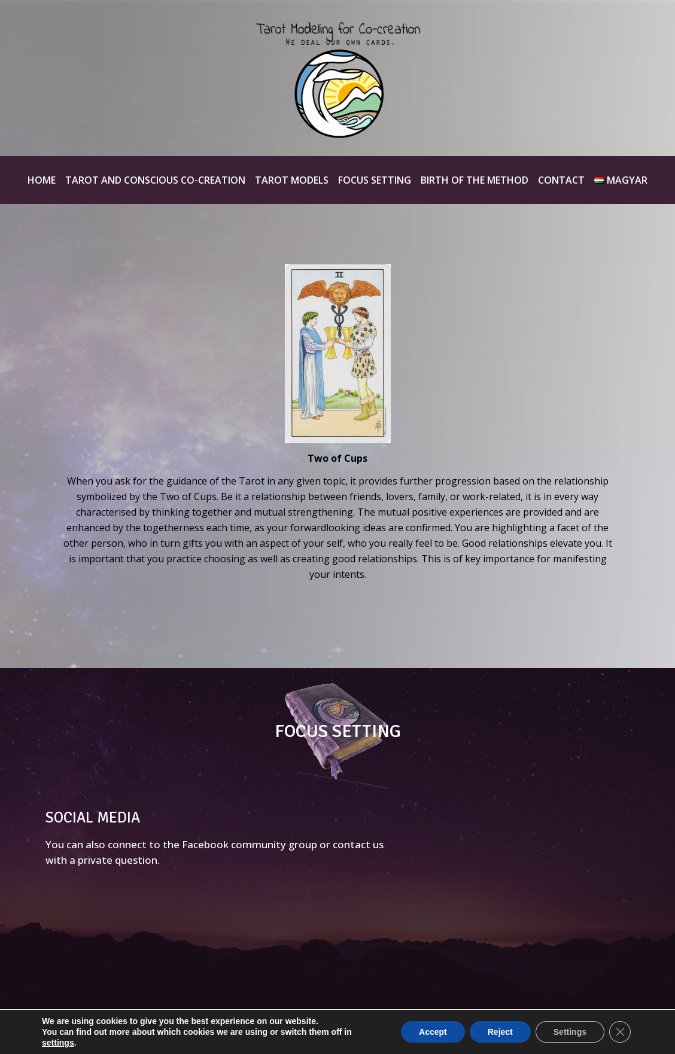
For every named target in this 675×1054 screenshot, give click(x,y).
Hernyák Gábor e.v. (536, 1031)
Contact (561, 180)
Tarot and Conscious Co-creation (155, 180)
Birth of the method (474, 180)
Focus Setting (374, 180)
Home (42, 180)
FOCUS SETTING (338, 731)
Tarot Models (292, 180)
